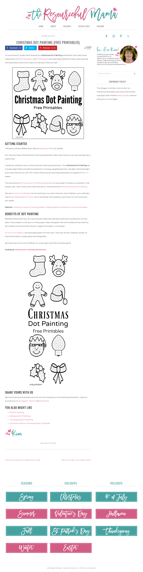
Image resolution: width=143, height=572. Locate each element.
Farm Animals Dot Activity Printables (71, 207)
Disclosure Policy (46, 149)
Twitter (32, 401)
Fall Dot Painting (17, 412)
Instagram (23, 401)
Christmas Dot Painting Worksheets (30, 250)
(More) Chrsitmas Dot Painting (74, 187)
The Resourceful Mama (71, 14)
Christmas (52, 443)
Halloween (27, 59)
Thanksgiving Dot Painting (21, 420)
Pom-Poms (28, 197)
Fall (20, 59)
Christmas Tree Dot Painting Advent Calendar (33, 207)
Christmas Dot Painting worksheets (37, 183)
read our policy (123, 95)
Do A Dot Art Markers (14, 233)
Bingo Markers (15, 197)
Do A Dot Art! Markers (21, 193)
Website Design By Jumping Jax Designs (79, 568)
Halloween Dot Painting (20, 416)
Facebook (44, 401)
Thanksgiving (43, 59)
